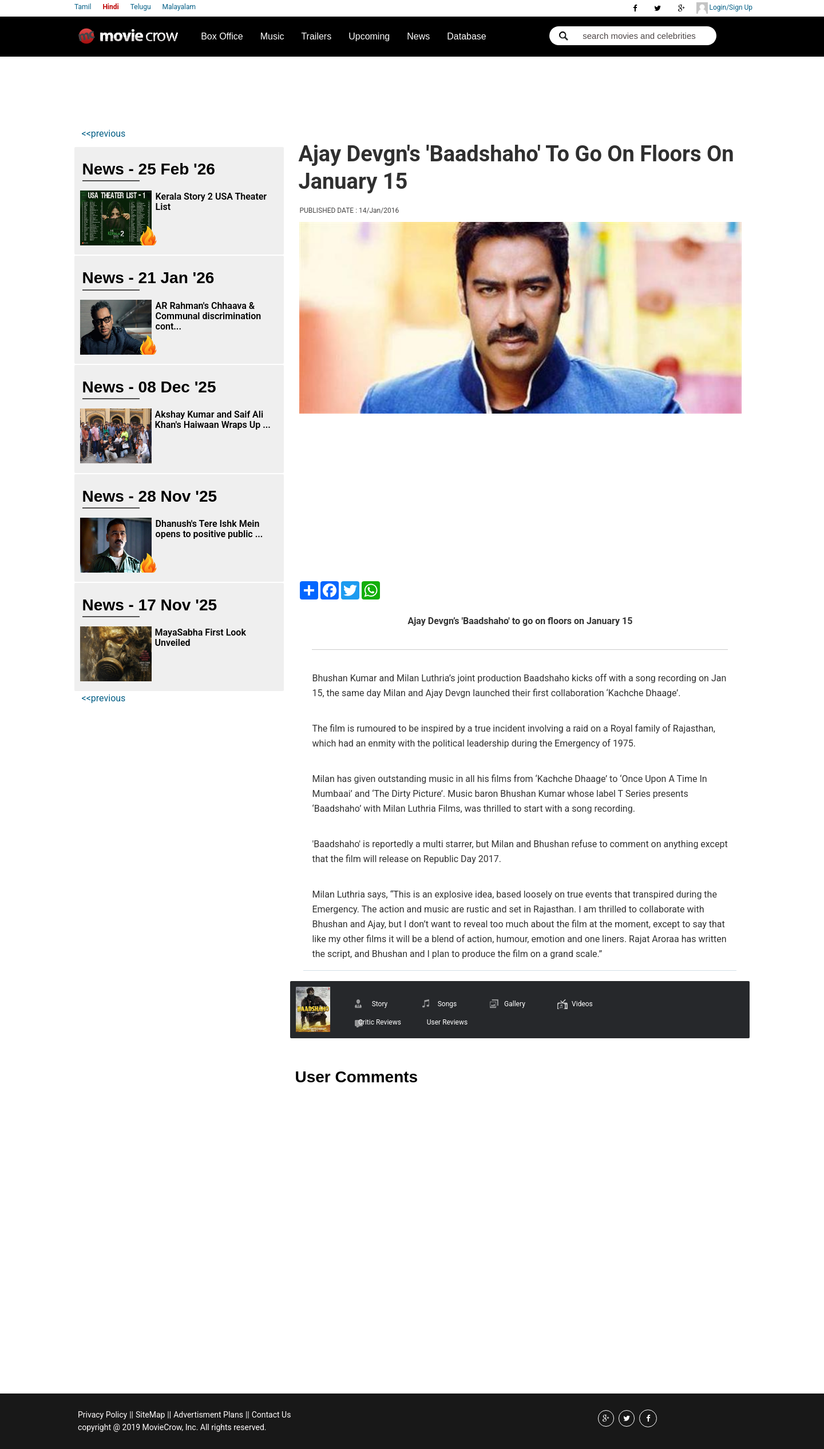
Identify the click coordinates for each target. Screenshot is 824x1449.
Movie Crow (131, 40)
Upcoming (369, 36)
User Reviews (447, 1022)
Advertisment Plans (208, 1414)
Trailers (316, 36)
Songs (447, 1004)
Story (380, 1004)
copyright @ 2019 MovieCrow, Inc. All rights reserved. (172, 1427)
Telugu (140, 7)
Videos (582, 1004)
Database (466, 36)
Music (272, 36)
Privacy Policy (102, 1414)
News (418, 36)
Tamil (82, 7)
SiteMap (150, 1414)
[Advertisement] (289, 89)
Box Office (222, 36)
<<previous (104, 133)
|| (131, 1414)
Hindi (110, 7)
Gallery (514, 1004)
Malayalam (179, 7)
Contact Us (271, 1414)
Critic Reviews (379, 1022)
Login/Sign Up (724, 8)
